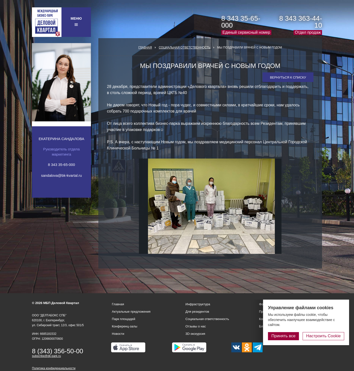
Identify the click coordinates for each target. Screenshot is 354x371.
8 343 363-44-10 (300, 22)
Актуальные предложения (131, 311)
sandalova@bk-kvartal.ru (61, 175)
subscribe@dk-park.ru (46, 356)
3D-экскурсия (195, 334)
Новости (118, 334)
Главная (145, 47)
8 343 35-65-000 (240, 22)
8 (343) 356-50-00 (57, 351)
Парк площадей (123, 319)
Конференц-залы (124, 326)
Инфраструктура (197, 304)
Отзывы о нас (195, 326)
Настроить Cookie (323, 336)
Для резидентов (197, 311)
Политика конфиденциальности (53, 368)
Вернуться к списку (288, 77)
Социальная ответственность (184, 47)
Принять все (283, 336)
